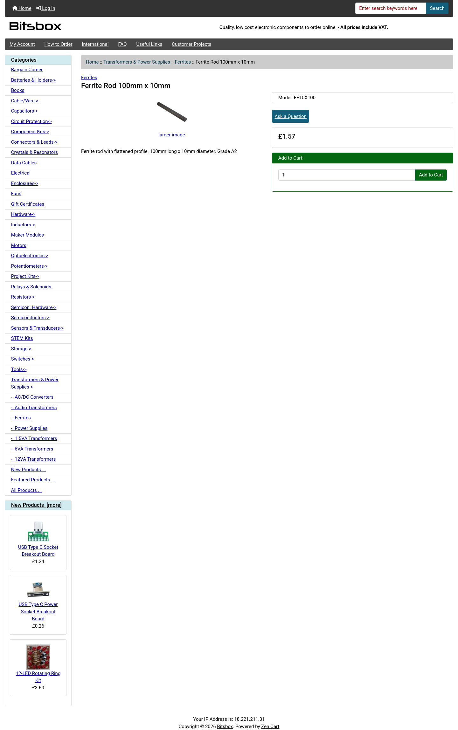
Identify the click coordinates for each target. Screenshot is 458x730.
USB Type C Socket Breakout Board (38, 538)
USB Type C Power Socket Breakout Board (38, 601)
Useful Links (149, 44)
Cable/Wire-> (24, 101)
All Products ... (26, 490)
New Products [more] (36, 505)
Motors (18, 245)
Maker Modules (27, 235)
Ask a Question (291, 116)
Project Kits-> (25, 276)
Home (21, 8)
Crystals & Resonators (34, 152)
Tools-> (19, 369)
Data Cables (24, 163)
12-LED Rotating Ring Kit (38, 663)
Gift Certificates (27, 204)
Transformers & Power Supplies (136, 62)
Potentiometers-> (29, 266)
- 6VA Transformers (32, 449)
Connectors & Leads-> (34, 142)
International (95, 44)
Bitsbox (225, 726)
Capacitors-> (24, 111)
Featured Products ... (33, 480)
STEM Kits (22, 338)
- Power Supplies (29, 428)
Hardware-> (23, 214)
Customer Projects (191, 44)
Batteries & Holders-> (33, 80)
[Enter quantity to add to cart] (346, 175)
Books (17, 90)
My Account (22, 44)
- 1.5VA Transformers (34, 438)
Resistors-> (23, 297)
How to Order (58, 44)
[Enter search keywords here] (391, 8)
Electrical (21, 173)
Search (437, 8)
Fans (16, 193)
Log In (45, 8)
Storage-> (21, 349)
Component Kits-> (30, 131)
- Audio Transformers (34, 407)
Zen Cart (270, 726)
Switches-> (22, 359)
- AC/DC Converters (32, 397)
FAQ (122, 44)
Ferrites (183, 62)
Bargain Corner (27, 69)
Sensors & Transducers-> (37, 328)
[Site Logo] (79, 28)
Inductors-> (23, 225)
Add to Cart (431, 175)
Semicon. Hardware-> (34, 307)
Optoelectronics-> (29, 255)
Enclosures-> (24, 183)
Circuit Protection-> (31, 121)
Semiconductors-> (30, 317)
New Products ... (28, 469)
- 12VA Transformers (33, 459)
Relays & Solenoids (31, 287)
